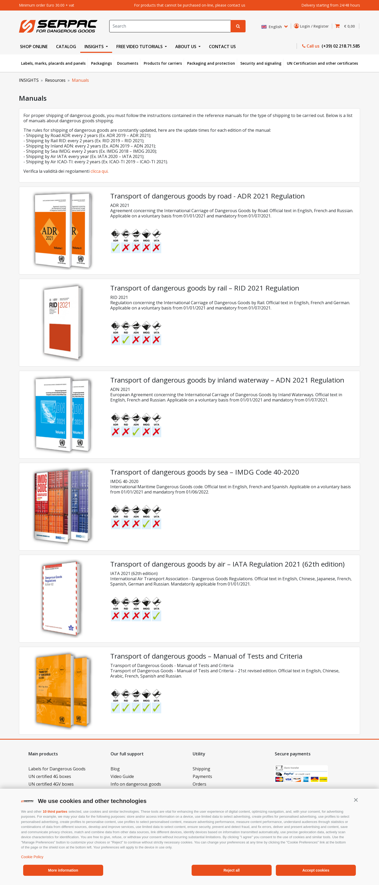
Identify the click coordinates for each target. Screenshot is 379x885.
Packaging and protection (211, 63)
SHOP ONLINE (34, 46)
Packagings (101, 63)
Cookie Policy (32, 857)
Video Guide (122, 776)
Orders (199, 784)
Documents (127, 63)
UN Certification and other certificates (322, 63)
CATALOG (66, 46)
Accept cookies (316, 870)
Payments (202, 776)
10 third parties (55, 811)
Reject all (231, 870)
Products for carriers (163, 63)
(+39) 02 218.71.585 (340, 46)
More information (63, 870)
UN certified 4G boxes (49, 776)
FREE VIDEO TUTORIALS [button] (140, 46)
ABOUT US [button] (186, 46)
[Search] (170, 26)
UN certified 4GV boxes (51, 784)
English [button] (272, 26)
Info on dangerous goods (136, 784)
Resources (55, 80)
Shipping (201, 769)
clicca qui (99, 171)
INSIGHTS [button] (94, 46)
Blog (115, 769)
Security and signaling (260, 63)
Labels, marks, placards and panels (53, 63)
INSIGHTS (29, 80)
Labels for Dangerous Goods (57, 769)
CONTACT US (222, 46)
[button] (356, 800)
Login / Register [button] (312, 26)
